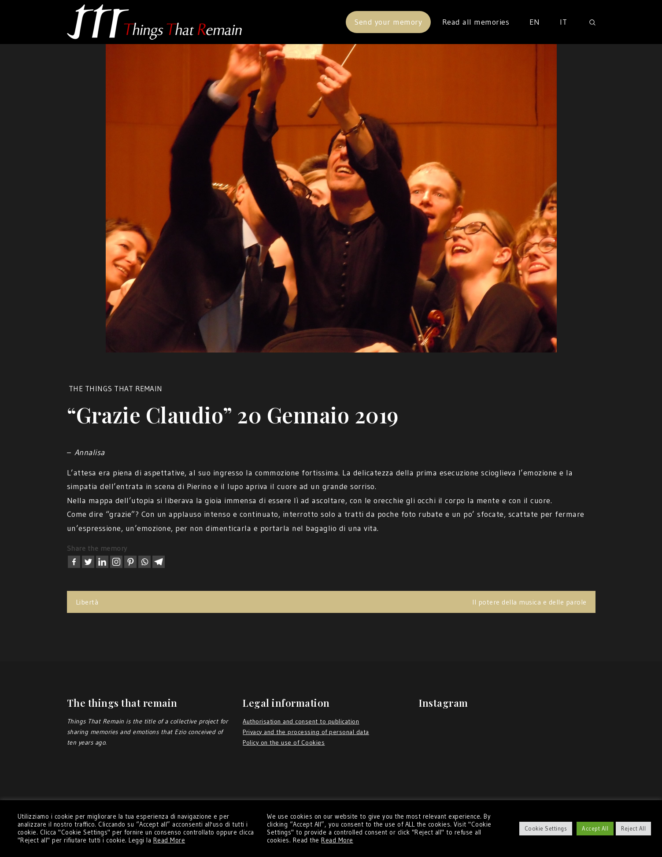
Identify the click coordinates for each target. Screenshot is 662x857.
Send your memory (388, 22)
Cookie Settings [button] (546, 828)
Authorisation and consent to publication (301, 721)
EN (534, 22)
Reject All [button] (633, 828)
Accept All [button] (595, 828)
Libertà (87, 601)
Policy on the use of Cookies (284, 742)
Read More (169, 840)
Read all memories (476, 22)
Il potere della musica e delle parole (529, 601)
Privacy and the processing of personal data (306, 732)
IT (563, 22)
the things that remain (116, 388)
